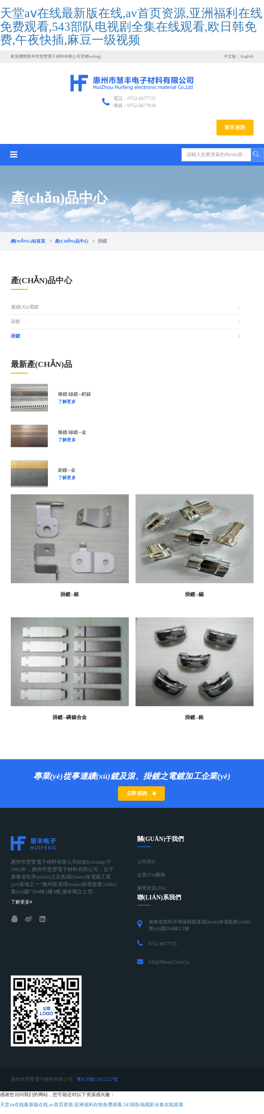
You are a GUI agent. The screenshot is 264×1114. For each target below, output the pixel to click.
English (246, 56)
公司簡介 (146, 861)
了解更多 (67, 401)
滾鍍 (15, 321)
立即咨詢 (141, 793)
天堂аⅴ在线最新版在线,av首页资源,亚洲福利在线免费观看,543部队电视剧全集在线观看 (91, 1104)
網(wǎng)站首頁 (28, 241)
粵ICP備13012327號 (97, 1079)
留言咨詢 (235, 127)
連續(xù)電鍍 (25, 307)
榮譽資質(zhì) (152, 888)
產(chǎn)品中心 (72, 241)
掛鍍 (15, 336)
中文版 (230, 56)
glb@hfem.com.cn (169, 962)
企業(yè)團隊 (151, 874)
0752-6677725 (163, 943)
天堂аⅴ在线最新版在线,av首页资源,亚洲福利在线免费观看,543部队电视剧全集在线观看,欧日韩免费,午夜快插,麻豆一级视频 (131, 26)
